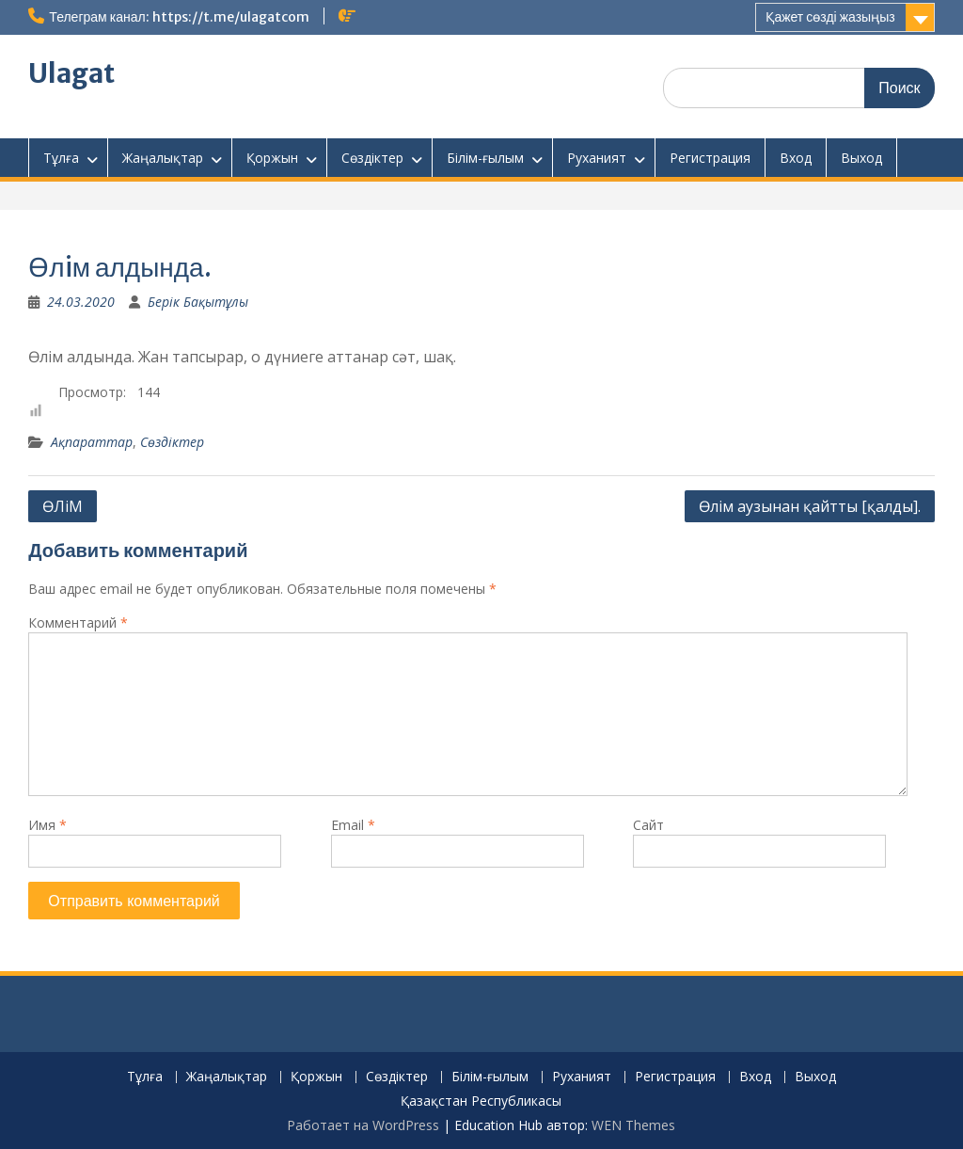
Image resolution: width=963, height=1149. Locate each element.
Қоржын (272, 158)
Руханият (596, 158)
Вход (796, 158)
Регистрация (710, 158)
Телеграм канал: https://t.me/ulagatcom (178, 16)
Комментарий (78, 622)
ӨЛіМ (62, 506)
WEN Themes (633, 1125)
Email (353, 825)
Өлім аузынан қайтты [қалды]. (810, 506)
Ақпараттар (92, 442)
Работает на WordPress (363, 1125)
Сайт (648, 825)
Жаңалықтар (162, 158)
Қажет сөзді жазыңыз (830, 16)
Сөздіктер (372, 158)
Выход (861, 158)
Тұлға (61, 158)
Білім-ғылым (485, 158)
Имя (47, 825)
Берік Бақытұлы (198, 302)
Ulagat (71, 73)
